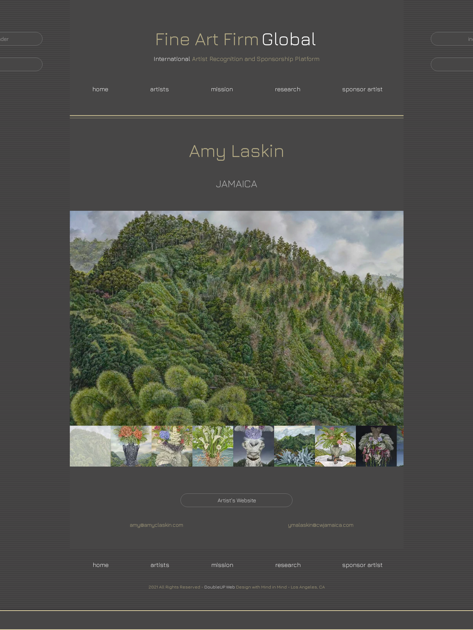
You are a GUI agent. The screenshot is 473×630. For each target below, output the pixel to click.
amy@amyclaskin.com (156, 525)
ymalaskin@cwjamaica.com (320, 525)
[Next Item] (392, 318)
